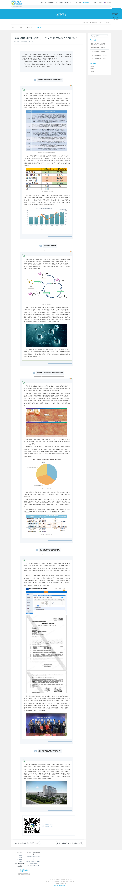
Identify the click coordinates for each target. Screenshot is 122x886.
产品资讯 (108, 22)
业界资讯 (29, 27)
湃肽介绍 (51, 2)
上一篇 (27, 843)
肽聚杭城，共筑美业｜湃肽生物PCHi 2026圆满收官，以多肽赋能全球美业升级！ (99, 44)
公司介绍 (19, 855)
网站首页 (43, 2)
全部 (12, 27)
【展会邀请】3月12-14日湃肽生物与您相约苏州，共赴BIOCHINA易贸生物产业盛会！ (99, 59)
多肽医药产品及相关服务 (63, 2)
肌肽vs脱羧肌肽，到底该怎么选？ (99, 47)
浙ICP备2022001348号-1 (61, 876)
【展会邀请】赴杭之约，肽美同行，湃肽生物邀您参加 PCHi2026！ (99, 55)
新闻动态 (86, 2)
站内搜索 (69, 852)
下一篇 (69, 843)
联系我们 (100, 2)
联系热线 (89, 853)
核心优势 (19, 859)
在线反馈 (19, 861)
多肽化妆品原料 (77, 2)
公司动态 (20, 27)
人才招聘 (93, 2)
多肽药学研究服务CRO (36, 865)
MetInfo (65, 878)
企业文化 (19, 857)
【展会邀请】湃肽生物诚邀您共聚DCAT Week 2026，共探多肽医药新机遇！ (99, 51)
